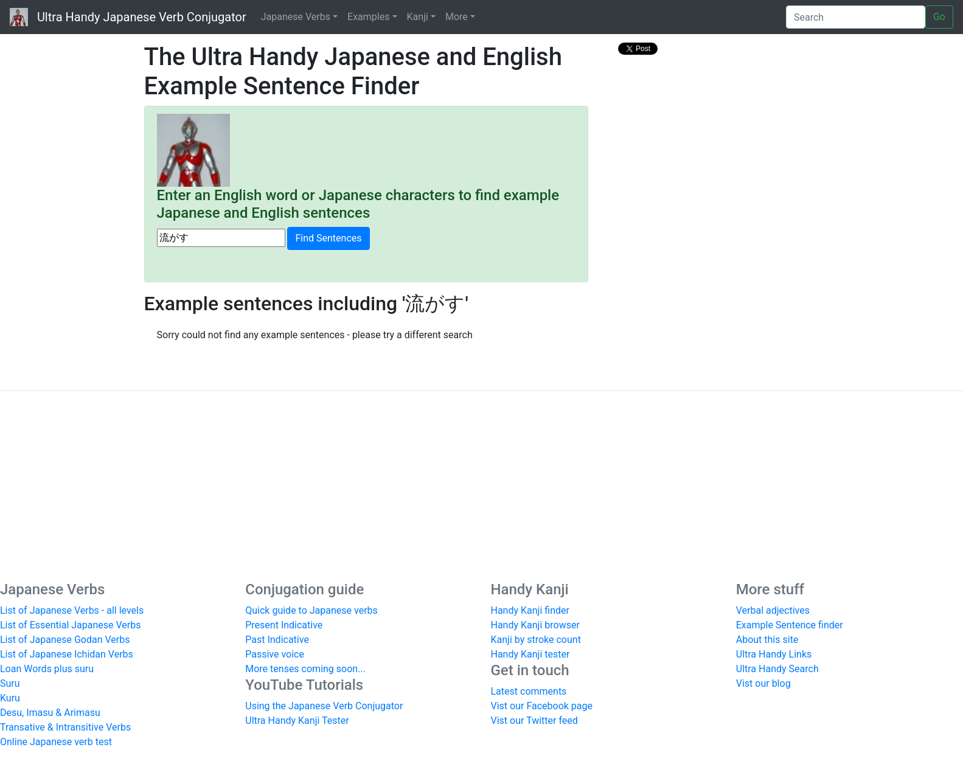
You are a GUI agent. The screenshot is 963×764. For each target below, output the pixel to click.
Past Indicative (277, 639)
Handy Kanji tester (530, 654)
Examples (368, 17)
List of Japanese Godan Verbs (65, 639)
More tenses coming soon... (305, 669)
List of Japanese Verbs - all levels (72, 610)
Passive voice (274, 654)
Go (939, 17)
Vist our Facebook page (542, 706)
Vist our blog (763, 683)
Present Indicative (283, 625)
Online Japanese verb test (56, 742)
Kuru (10, 698)
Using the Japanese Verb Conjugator (324, 706)
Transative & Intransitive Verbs (65, 727)
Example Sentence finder (789, 625)
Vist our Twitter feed (534, 720)
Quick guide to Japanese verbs (311, 610)
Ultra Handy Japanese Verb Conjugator (128, 17)
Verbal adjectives (773, 610)
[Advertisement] (482, 486)
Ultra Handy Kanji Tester (297, 720)
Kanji (417, 17)
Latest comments (529, 691)
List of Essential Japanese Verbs (70, 625)
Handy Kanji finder (530, 610)
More (456, 17)
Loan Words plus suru (47, 669)
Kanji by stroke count (536, 639)
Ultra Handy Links (774, 654)
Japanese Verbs (295, 17)
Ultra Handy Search (777, 669)
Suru (10, 683)
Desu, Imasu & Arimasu (50, 712)
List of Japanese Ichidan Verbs (66, 654)
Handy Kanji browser (535, 625)
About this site (767, 639)
